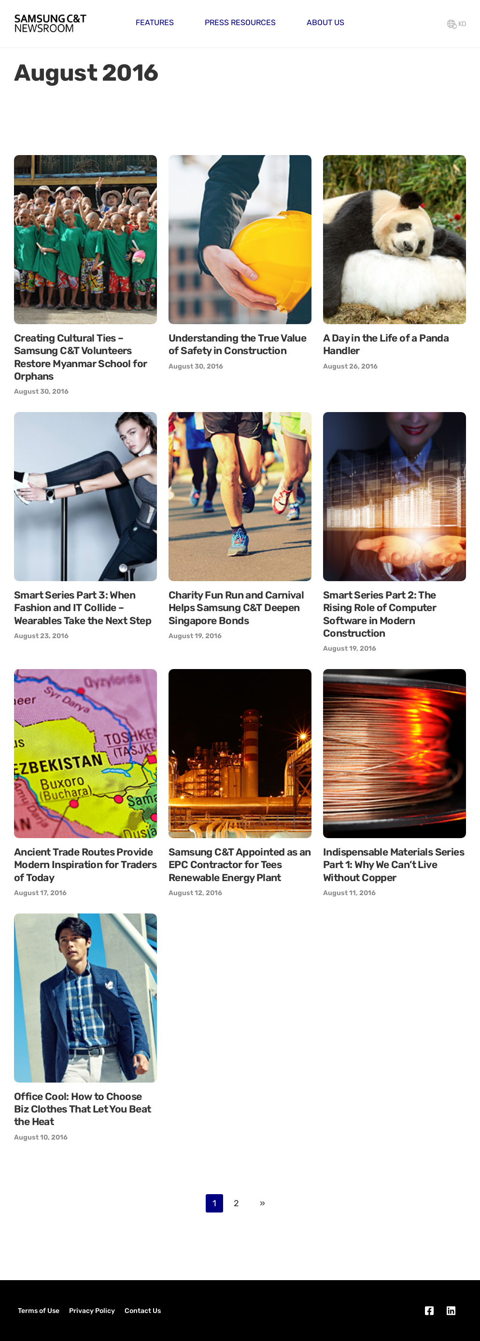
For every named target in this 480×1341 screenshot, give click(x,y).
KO (456, 24)
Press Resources (240, 22)
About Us (325, 22)
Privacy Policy (92, 1311)
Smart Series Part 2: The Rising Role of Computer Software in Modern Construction (379, 614)
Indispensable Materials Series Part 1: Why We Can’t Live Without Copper (393, 865)
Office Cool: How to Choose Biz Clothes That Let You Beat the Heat (82, 1109)
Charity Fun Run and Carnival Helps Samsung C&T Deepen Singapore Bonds (236, 608)
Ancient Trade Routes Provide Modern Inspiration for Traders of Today (85, 865)
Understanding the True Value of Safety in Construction (237, 344)
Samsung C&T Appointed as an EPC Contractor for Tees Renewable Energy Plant (240, 865)
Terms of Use (38, 1311)
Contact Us (143, 1311)
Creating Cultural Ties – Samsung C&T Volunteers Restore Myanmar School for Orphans (80, 357)
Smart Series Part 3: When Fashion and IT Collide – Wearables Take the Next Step (82, 608)
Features (155, 22)
